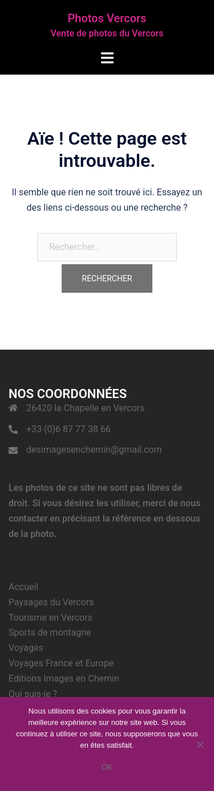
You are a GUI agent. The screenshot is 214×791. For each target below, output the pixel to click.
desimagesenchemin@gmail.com (93, 449)
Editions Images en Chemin (64, 678)
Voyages (26, 647)
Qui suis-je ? (33, 693)
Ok (106, 767)
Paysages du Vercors (51, 602)
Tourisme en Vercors (50, 617)
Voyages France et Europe (61, 663)
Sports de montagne (50, 632)
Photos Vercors (107, 18)
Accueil (23, 586)
